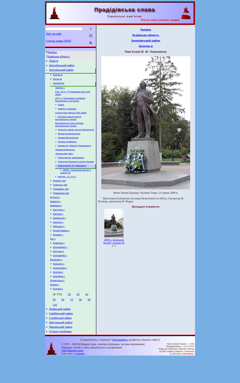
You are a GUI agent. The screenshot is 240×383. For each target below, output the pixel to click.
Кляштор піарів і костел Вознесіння (76, 135)
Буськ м (57, 81)
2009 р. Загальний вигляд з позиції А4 (113, 241)
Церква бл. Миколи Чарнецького (74, 153)
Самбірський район (61, 337)
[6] (63, 322)
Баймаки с (56, 218)
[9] (89, 322)
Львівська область (58, 56)
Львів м (53, 61)
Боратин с (58, 284)
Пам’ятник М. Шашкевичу (71, 166)
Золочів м (58, 86)
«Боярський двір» (64, 161)
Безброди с (59, 232)
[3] (78, 317)
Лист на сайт (54, 33)
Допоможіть (120, 366)
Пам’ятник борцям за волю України (76, 170)
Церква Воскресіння (68, 144)
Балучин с (59, 223)
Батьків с (58, 228)
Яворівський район (60, 352)
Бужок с (54, 307)
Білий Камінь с (61, 246)
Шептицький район (60, 347)
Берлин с (58, 237)
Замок (61, 109)
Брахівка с (59, 298)
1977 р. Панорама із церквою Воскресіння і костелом (70, 103)
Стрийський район (60, 342)
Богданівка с (60, 265)
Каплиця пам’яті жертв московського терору (68, 123)
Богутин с (58, 270)
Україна (52, 52)
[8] (80, 322)
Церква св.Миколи (67, 148)
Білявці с (58, 251)
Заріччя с (60, 91)
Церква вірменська (65, 157)
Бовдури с (59, 260)
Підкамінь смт (61, 200)
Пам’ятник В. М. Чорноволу (72, 174)
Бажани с (55, 214)
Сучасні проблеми (60, 357)
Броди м (58, 77)
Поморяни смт (61, 204)
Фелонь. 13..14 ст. (67, 186)
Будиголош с (57, 302)
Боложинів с (60, 274)
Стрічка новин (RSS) (58, 41)
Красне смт (59, 191)
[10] (55, 328)
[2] (69, 317)
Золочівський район (61, 71)
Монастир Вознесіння (69, 140)
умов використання (72, 376)
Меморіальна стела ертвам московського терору (69, 130)
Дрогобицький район (61, 66)
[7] (71, 322)
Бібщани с (59, 242)
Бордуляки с (60, 288)
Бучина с (58, 312)
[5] (54, 322)
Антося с (55, 209)
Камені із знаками (67, 113)
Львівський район (59, 332)
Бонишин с (56, 279)
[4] (86, 317)
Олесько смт (60, 195)
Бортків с (58, 293)
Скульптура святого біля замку (71, 117)
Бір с (53, 256)
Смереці (80, 380)
